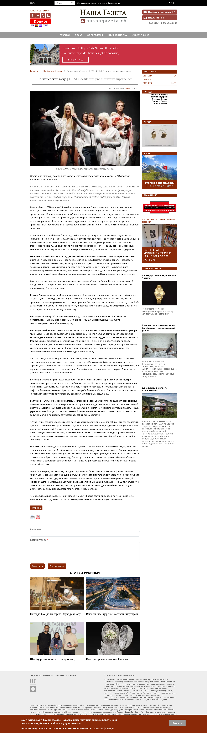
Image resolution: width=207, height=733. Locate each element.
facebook (32, 15)
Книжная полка (117, 35)
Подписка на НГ (157, 17)
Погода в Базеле (159, 103)
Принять (177, 723)
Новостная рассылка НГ (161, 12)
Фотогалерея (95, 35)
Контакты (48, 675)
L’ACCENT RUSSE (140, 35)
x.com (43, 15)
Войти (32, 3)
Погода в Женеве (159, 94)
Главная (34, 71)
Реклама (59, 675)
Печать (32, 517)
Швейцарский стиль (52, 71)
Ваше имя (35, 529)
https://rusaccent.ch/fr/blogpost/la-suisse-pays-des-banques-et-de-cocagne (103, 55)
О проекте (35, 675)
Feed (48, 15)
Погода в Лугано (159, 101)
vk (37, 15)
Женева (127, 88)
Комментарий (38, 540)
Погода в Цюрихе (159, 97)
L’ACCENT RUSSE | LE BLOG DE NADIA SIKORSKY (158, 220)
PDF (37, 517)
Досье (78, 35)
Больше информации (103, 728)
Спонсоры (71, 675)
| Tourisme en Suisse (159, 186)
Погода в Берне (159, 99)
